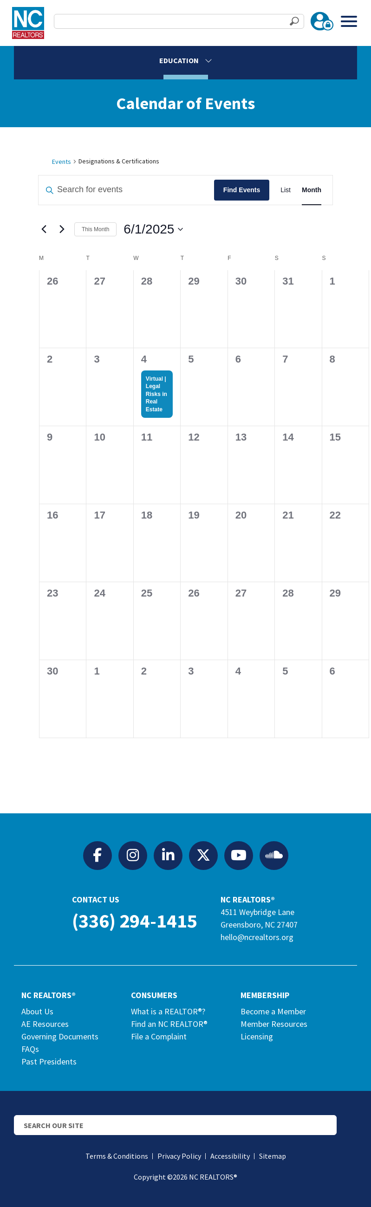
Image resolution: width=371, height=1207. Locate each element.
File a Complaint (159, 1036)
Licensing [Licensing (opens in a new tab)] (257, 1036)
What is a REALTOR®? (168, 1011)
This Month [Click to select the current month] (95, 229)
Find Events (241, 190)
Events (61, 161)
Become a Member (273, 1011)
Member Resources (274, 1024)
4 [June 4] (144, 359)
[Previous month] (43, 229)
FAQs (30, 1049)
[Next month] (61, 229)
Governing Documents (59, 1036)
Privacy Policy (179, 1156)
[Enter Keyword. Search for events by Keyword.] (126, 190)
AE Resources (45, 1024)
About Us (37, 1011)
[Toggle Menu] (349, 21)
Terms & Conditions (116, 1156)
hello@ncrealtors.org (257, 937)
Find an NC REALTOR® (169, 1024)
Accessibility (230, 1156)
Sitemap (272, 1156)
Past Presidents (49, 1061)
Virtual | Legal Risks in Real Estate (156, 394)
